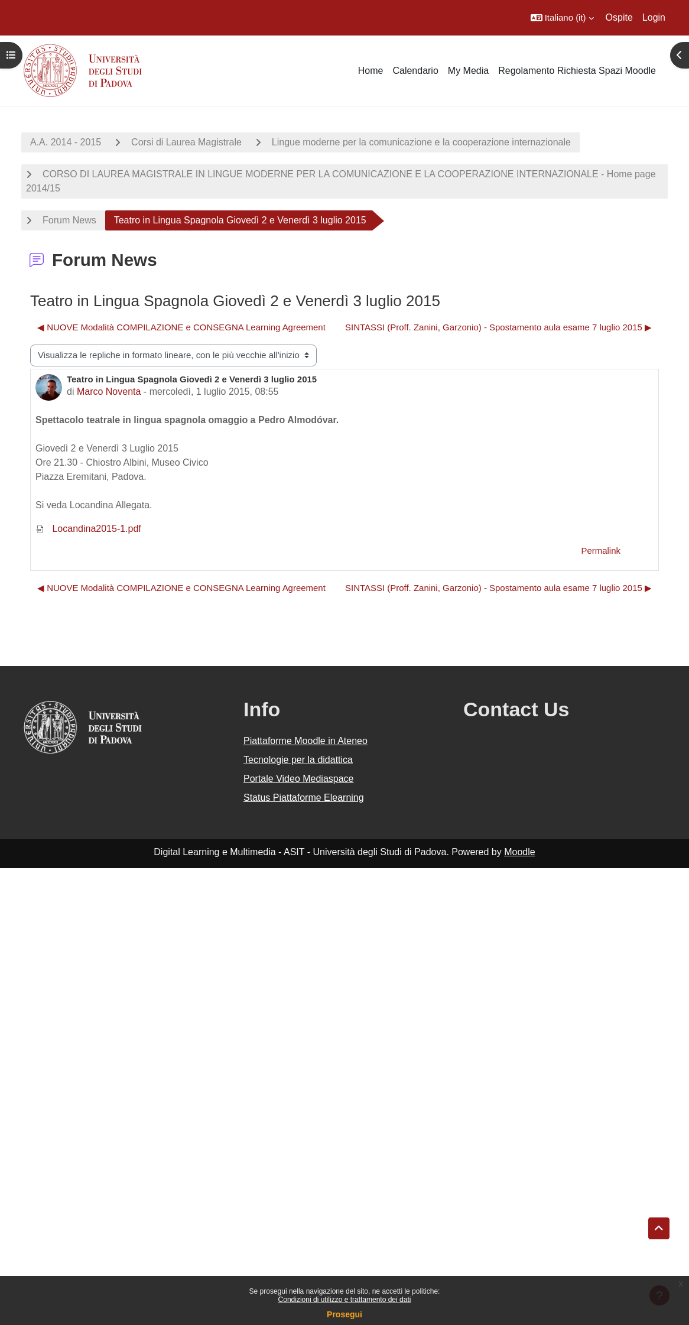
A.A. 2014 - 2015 (65, 142)
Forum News (69, 220)
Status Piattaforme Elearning (303, 798)
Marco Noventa (109, 392)
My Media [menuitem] (468, 71)
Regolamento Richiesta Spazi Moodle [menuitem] (577, 71)
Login (653, 17)
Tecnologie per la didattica (298, 760)
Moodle (519, 852)
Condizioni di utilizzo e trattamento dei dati (344, 1299)
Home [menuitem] (371, 71)
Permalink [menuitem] (600, 550)
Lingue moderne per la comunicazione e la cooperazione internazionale (421, 142)
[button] (562, 17)
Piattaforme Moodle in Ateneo (305, 741)
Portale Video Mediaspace (298, 779)
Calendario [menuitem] (415, 71)
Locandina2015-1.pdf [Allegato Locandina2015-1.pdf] (88, 529)
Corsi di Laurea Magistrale (186, 142)
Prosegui (344, 1314)
